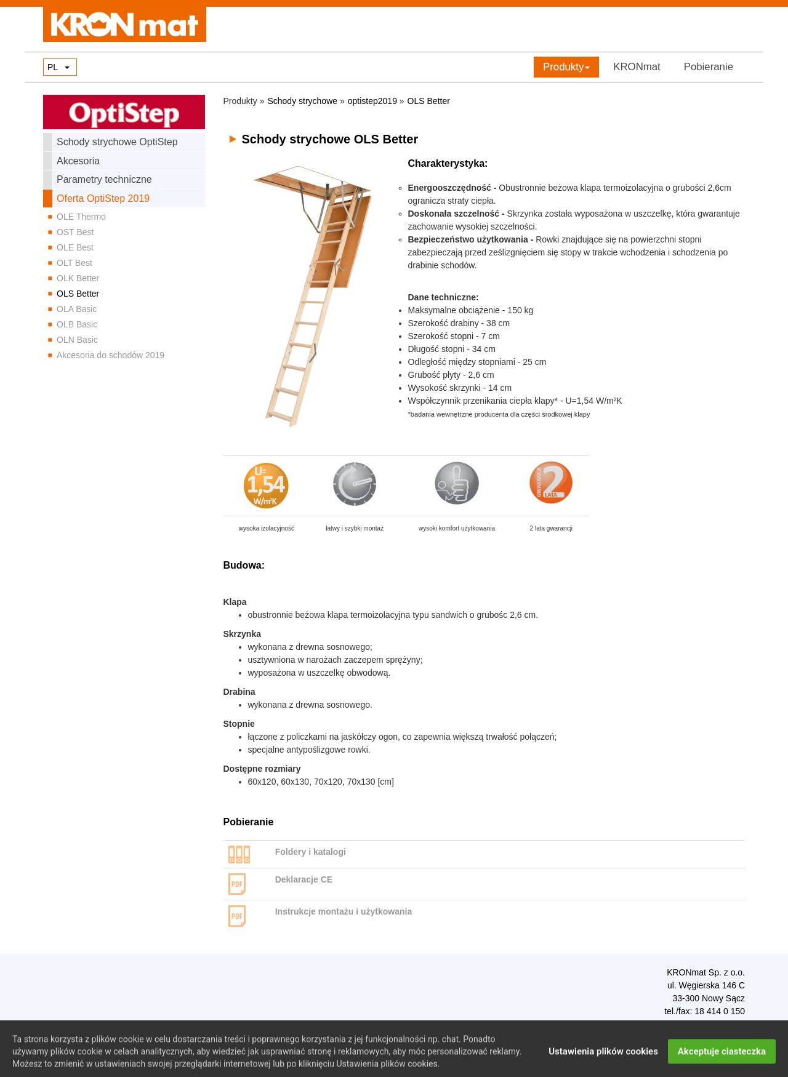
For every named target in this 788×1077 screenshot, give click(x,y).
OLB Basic (77, 324)
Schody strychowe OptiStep (117, 142)
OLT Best (74, 263)
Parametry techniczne (104, 179)
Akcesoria (78, 161)
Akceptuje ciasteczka (722, 1058)
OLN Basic (77, 340)
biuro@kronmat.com (711, 1024)
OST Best (75, 232)
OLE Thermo (81, 217)
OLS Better (78, 293)
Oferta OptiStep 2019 (103, 198)
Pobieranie (708, 67)
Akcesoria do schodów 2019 (110, 355)
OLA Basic (77, 309)
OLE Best (75, 247)
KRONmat (636, 67)
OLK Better (78, 278)
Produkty (566, 67)
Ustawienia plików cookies (603, 1058)
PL (52, 67)
